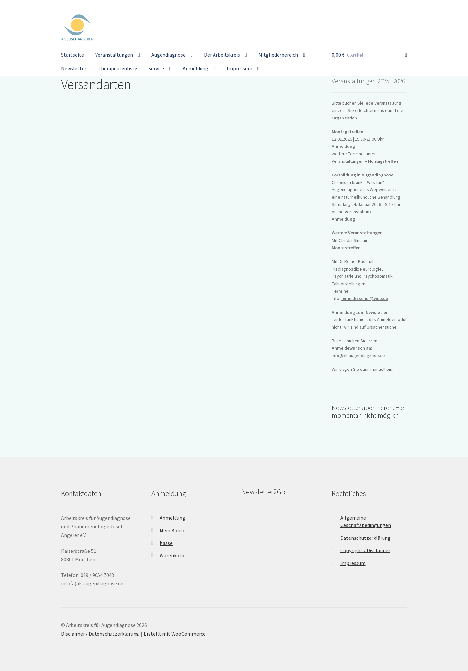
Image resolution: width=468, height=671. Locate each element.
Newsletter (73, 68)
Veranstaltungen (114, 54)
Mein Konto (173, 530)
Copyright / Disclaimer (365, 550)
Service (156, 68)
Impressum (239, 68)
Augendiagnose (168, 54)
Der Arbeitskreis (222, 54)
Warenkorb (172, 555)
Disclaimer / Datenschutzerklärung (100, 633)
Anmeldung (195, 68)
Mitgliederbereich (278, 54)
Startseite (72, 54)
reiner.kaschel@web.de (364, 298)
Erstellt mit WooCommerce (175, 633)
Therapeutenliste (117, 68)
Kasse (166, 543)
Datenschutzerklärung (365, 538)
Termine (340, 291)
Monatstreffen (346, 248)
